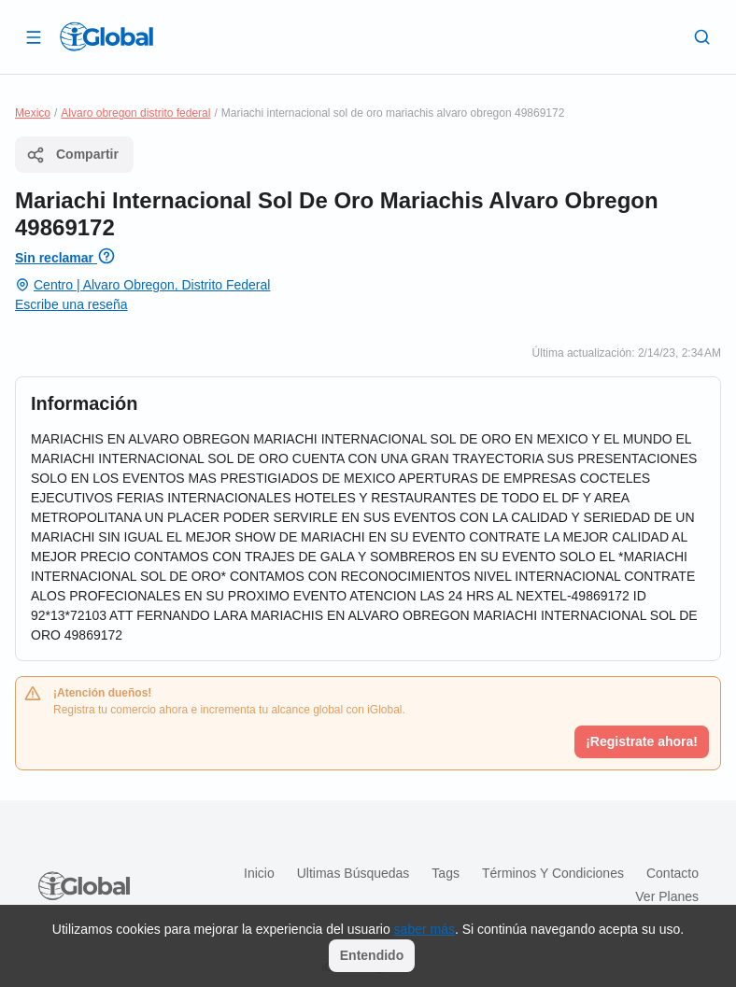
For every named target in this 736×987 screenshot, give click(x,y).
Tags (446, 873)
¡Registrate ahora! (642, 741)
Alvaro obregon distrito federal (135, 113)
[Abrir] (33, 36)
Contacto (672, 873)
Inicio (259, 873)
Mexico (32, 113)
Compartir (72, 155)
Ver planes (667, 896)
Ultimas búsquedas (353, 873)
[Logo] (106, 36)
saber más (424, 929)
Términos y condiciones (553, 873)
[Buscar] (702, 36)
